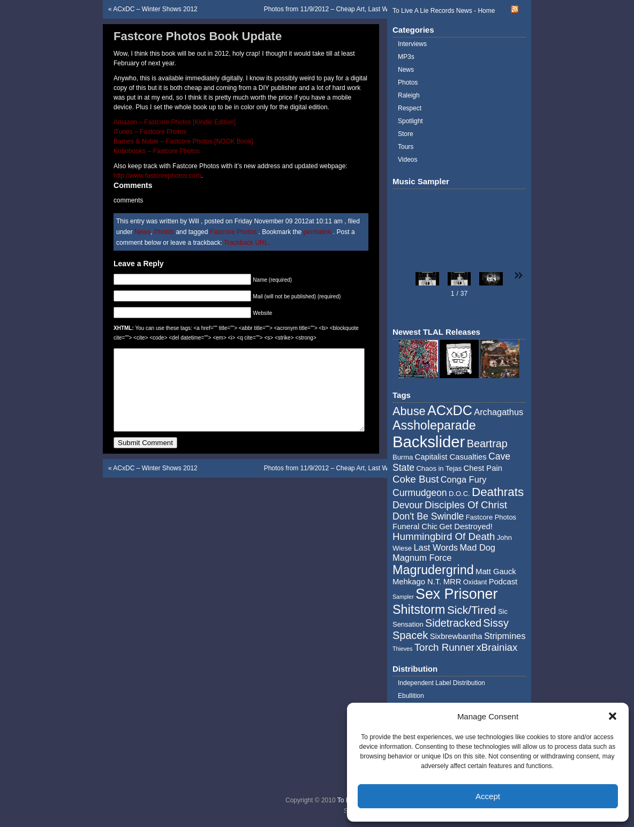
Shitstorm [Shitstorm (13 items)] (419, 610)
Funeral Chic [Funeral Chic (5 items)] (415, 526)
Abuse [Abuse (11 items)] (409, 411)
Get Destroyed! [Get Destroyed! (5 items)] (466, 526)
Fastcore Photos (233, 232)
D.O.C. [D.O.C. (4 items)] (459, 494)
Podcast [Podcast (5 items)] (503, 581)
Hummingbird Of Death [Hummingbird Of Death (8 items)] (444, 536)
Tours (405, 147)
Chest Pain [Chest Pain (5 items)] (483, 468)
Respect (409, 108)
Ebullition (411, 696)
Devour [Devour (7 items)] (408, 505)
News (142, 232)
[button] (612, 716)
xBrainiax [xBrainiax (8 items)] (496, 647)
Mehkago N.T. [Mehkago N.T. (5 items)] (417, 581)
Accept (488, 796)
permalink (318, 232)
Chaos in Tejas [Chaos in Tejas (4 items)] (439, 468)
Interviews (412, 44)
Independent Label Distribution (441, 683)
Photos (164, 232)
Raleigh (409, 95)
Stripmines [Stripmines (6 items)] (505, 636)
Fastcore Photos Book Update (198, 36)
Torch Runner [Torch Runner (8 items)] (444, 647)
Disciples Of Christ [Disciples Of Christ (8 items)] (466, 504)
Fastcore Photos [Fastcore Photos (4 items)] (491, 517)
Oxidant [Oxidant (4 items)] (475, 582)
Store (405, 134)
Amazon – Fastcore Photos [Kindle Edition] (175, 122)
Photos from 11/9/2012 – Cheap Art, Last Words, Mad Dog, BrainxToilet (365, 9)
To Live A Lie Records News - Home (444, 10)
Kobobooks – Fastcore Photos (157, 151)
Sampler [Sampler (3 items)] (403, 596)
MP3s (406, 57)
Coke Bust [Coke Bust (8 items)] (416, 479)
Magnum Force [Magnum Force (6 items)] (422, 557)
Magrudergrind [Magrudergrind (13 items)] (433, 570)
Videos (407, 159)
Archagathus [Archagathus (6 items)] (498, 412)
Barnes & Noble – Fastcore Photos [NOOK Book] (183, 141)
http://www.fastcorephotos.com (157, 175)
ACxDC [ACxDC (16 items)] (449, 410)
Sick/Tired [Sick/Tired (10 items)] (471, 610)
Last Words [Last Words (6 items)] (435, 547)
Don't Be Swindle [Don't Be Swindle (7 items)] (428, 516)
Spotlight (410, 121)
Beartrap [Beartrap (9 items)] (487, 443)
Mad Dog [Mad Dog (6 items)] (477, 547)
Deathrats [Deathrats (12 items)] (498, 492)
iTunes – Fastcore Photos (150, 132)
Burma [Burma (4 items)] (403, 457)
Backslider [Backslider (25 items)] (429, 441)
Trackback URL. (247, 242)
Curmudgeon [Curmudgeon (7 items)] (420, 492)
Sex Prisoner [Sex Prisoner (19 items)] (456, 594)
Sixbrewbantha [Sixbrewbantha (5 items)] (456, 636)
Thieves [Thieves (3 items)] (402, 648)
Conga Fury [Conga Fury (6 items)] (464, 479)
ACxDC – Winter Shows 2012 (155, 9)
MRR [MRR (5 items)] (452, 581)
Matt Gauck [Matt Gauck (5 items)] (496, 571)
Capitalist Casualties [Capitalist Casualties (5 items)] (451, 457)
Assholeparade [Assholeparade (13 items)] (434, 425)
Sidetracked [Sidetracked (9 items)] (453, 623)
